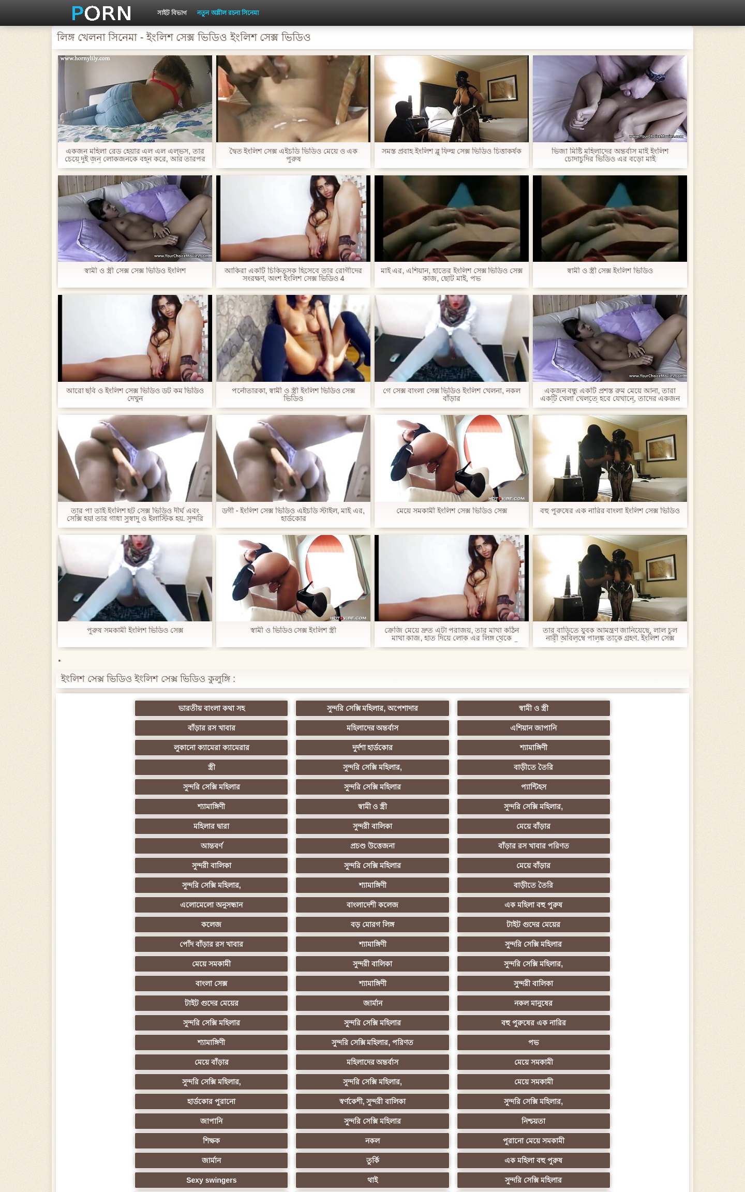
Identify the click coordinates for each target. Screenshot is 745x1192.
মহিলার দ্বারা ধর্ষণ (221, 1042)
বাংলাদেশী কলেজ (220, 806)
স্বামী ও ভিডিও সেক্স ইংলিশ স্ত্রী (293, 630)
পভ (626, 865)
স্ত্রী (423, 728)
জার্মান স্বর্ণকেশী (626, 1003)
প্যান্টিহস (322, 747)
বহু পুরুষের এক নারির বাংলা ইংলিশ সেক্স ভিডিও (610, 511)
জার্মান (524, 846)
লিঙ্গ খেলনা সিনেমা (524, 1062)
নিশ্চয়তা (626, 905)
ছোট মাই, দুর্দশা (625, 964)
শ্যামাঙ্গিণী (322, 728)
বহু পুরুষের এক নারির (322, 865)
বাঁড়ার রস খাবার (423, 708)
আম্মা (423, 964)
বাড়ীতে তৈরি (626, 728)
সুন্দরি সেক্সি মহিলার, (524, 728)
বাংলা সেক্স (119, 846)
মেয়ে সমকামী (423, 826)
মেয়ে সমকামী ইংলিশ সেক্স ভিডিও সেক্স (451, 511)
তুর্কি (524, 924)
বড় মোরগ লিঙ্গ (524, 806)
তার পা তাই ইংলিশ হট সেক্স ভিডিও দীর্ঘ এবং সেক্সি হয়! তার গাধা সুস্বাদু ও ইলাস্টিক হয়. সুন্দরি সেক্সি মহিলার (135, 515)
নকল (220, 924)
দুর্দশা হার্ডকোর (220, 728)
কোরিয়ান (119, 1062)
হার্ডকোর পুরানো (119, 905)
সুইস (119, 1042)
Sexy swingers (119, 944)
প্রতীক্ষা (626, 1082)
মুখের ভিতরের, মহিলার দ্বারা (423, 1062)
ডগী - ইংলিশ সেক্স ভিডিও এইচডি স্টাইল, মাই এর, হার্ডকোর (293, 515)
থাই (220, 944)
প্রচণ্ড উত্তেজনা (524, 767)
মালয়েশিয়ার (626, 1023)
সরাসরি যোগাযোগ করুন (423, 1042)
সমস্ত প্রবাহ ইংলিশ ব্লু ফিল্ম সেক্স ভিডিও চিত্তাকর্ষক (452, 151)
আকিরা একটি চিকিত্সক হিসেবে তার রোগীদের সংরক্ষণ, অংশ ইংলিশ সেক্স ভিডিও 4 (293, 274)
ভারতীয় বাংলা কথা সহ (119, 708)
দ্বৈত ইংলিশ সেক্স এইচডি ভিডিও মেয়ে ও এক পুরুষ (293, 155)
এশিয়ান (423, 944)
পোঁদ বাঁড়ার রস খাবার (119, 826)
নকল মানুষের (626, 846)
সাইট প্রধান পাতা (538, 1176)
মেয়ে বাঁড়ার (322, 767)
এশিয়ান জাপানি (626, 708)
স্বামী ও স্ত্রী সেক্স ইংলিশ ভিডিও (610, 271)
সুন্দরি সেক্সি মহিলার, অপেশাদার (220, 708)
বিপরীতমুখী (119, 1082)
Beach (220, 1082)
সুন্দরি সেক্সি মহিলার (119, 747)
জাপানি (423, 905)
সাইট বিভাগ (172, 13)
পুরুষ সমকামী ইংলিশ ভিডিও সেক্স (135, 630)
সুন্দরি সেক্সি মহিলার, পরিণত (525, 865)
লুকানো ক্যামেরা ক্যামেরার (119, 728)
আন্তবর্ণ (423, 767)
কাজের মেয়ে (322, 1082)
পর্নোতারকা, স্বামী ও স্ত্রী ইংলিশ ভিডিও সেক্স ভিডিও (293, 395)
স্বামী (422, 1082)
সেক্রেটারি (322, 1023)
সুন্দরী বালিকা (220, 767)
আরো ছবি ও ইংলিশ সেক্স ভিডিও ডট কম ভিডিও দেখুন (135, 395)
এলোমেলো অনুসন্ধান (119, 806)
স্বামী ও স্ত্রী (322, 708)
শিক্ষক (119, 924)
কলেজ (423, 806)
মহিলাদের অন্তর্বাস (524, 708)
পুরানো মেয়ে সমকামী (322, 924)
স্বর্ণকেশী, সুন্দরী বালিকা (220, 905)
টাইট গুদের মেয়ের (626, 806)
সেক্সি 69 (321, 1042)
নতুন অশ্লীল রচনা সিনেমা (228, 13)
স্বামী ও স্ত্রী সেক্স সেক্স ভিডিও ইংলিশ (134, 271)
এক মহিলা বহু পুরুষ (322, 806)
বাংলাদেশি (524, 1042)
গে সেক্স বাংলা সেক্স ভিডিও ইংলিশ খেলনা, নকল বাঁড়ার (451, 395)
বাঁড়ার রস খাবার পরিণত (625, 767)
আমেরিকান (423, 1023)
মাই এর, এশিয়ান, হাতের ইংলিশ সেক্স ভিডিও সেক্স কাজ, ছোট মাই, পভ (451, 274)
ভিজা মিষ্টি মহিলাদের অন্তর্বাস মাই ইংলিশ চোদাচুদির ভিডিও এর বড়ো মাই (610, 155)
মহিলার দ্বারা (119, 767)
